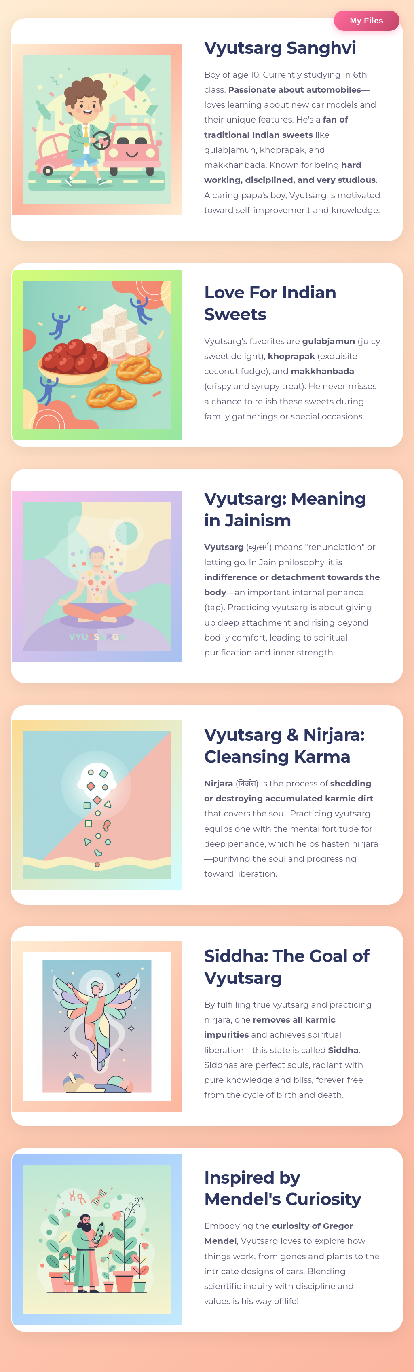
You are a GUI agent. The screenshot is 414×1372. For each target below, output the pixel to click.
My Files (367, 20)
